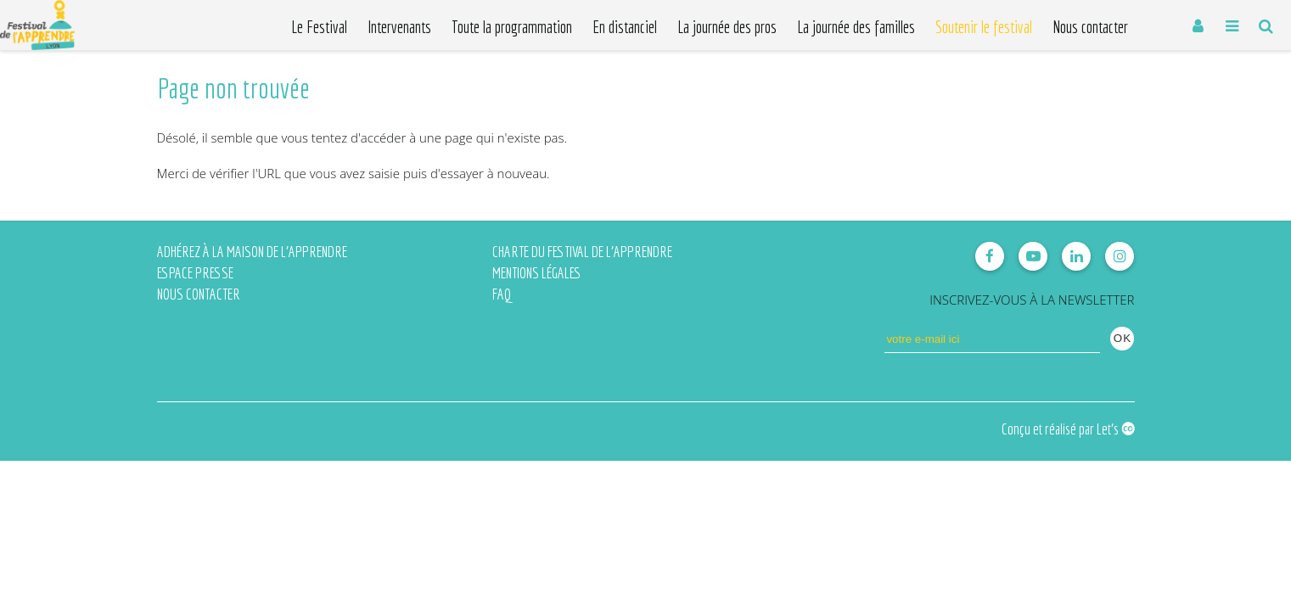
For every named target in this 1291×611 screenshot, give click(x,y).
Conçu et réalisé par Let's (1068, 429)
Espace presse (195, 273)
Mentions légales (536, 273)
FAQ (501, 294)
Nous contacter (198, 294)
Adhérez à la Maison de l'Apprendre (252, 252)
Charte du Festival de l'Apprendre (582, 252)
